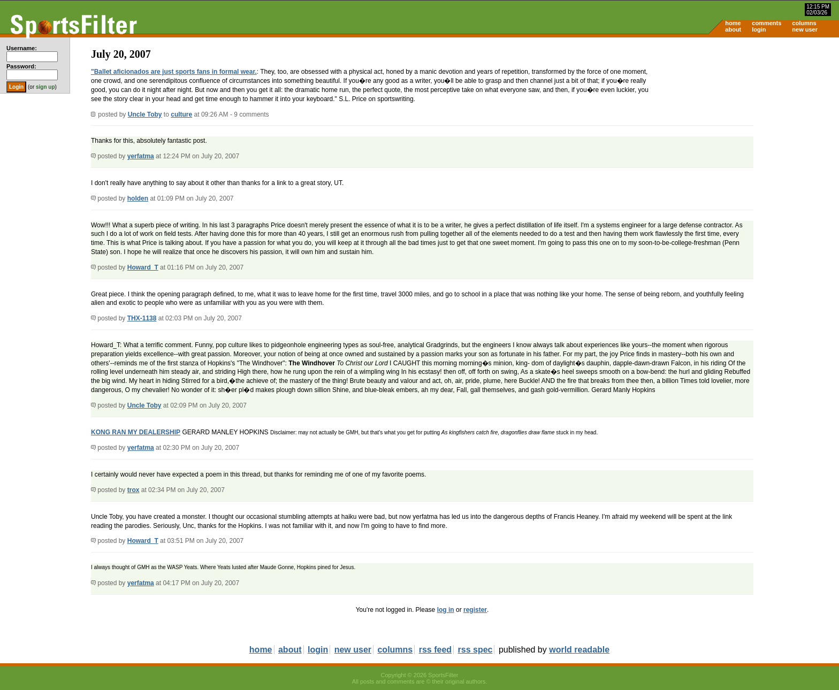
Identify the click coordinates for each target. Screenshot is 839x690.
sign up (45, 87)
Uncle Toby (145, 114)
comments (766, 23)
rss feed (435, 649)
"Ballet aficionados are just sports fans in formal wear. (174, 71)
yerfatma (140, 156)
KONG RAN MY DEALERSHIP (135, 432)
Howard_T (142, 267)
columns (804, 23)
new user (805, 29)
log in (445, 610)
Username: (21, 48)
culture (181, 114)
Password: (21, 66)
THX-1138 (142, 318)
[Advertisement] (748, 121)
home (733, 23)
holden (137, 198)
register (475, 610)
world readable (579, 649)
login (759, 29)
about (733, 29)
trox (133, 490)
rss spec (475, 649)
